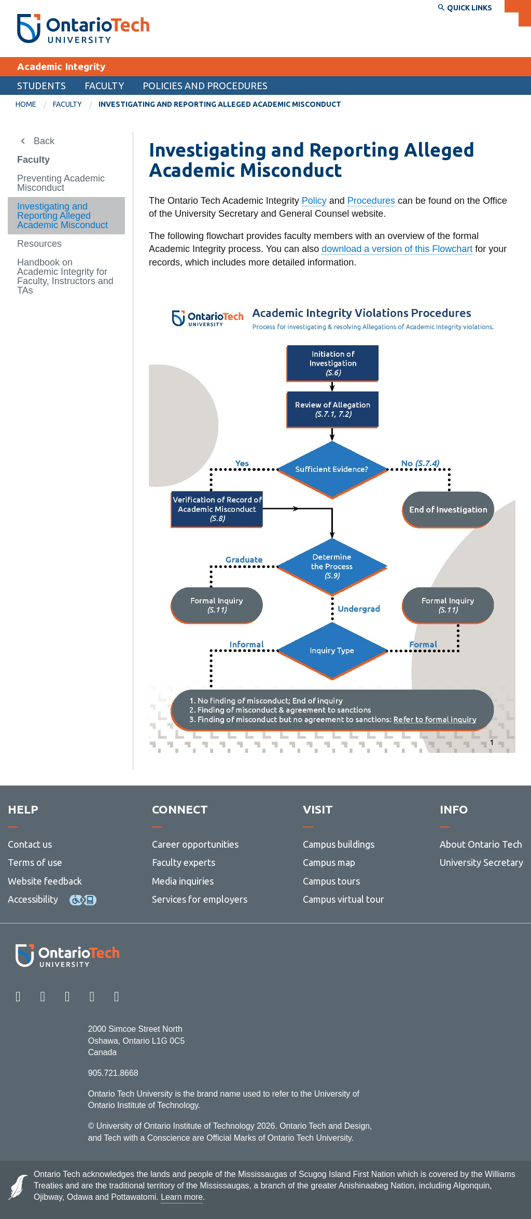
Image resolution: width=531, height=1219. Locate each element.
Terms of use (35, 862)
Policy (314, 200)
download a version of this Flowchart (397, 249)
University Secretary (481, 862)
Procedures (371, 200)
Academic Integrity (61, 66)
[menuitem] (34, 105)
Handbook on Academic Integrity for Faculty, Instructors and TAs (65, 276)
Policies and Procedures (205, 85)
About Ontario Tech (481, 844)
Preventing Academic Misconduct (61, 183)
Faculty (104, 85)
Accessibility (33, 899)
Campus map (329, 862)
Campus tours (331, 881)
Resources (39, 244)
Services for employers (199, 899)
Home (26, 104)
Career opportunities (195, 844)
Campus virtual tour (343, 899)
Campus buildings (338, 844)
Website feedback (45, 881)
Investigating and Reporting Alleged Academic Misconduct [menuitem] (220, 104)
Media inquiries (183, 881)
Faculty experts (183, 862)
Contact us (30, 844)
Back (44, 141)
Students (41, 85)
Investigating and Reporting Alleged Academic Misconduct (62, 215)
